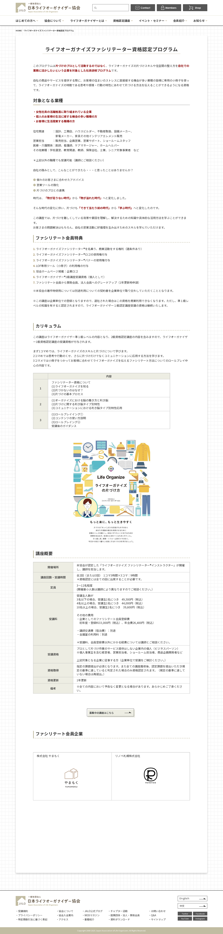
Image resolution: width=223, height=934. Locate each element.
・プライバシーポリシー (29, 915)
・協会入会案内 (64, 915)
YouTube (185, 918)
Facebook (200, 913)
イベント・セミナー (151, 20)
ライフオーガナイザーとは (87, 20)
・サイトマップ (157, 919)
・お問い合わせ (157, 911)
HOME (19, 30)
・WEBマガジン (91, 915)
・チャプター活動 (118, 911)
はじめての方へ (26, 20)
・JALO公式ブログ (92, 911)
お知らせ (199, 20)
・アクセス (62, 919)
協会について (52, 20)
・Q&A (152, 915)
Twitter (185, 913)
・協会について (64, 911)
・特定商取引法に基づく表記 (31, 919)
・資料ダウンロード (119, 919)
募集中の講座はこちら (101, 712)
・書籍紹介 (88, 919)
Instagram (200, 918)
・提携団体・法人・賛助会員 (124, 915)
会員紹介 (178, 20)
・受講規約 (22, 911)
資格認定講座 (121, 20)
